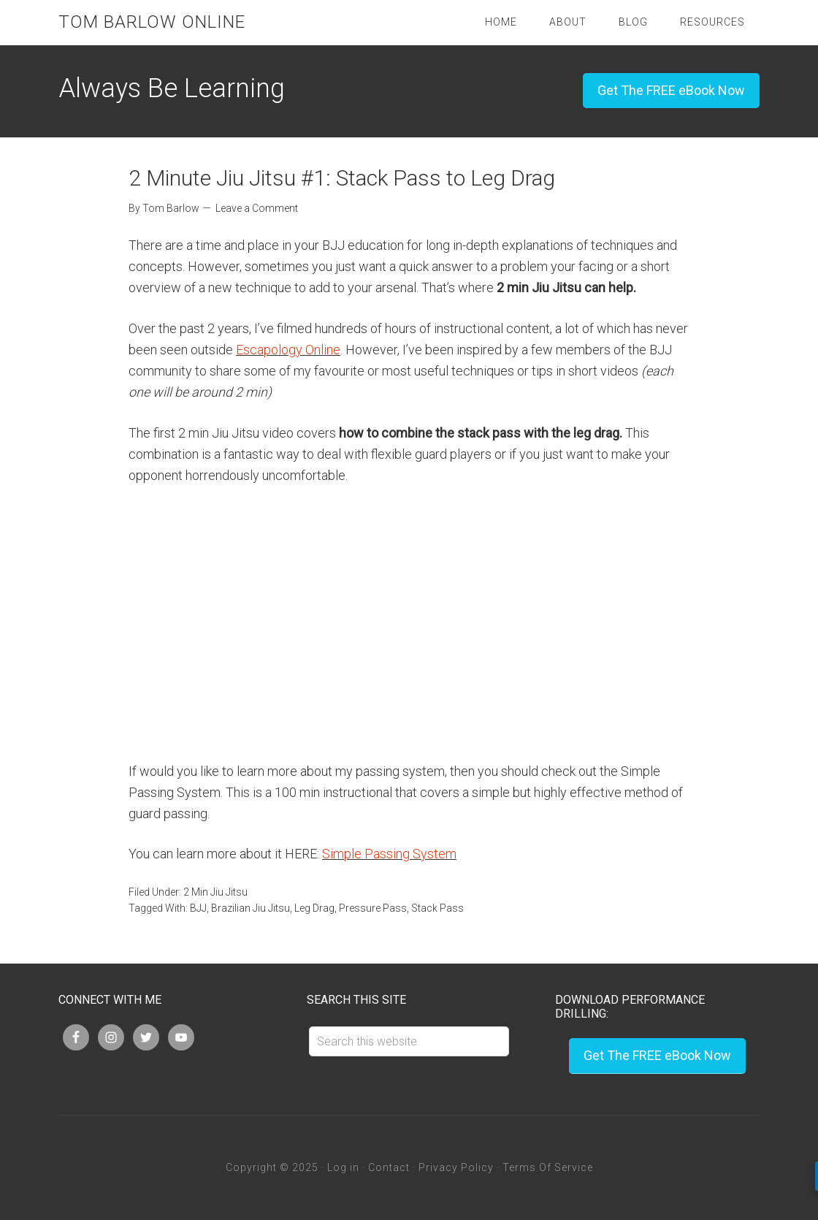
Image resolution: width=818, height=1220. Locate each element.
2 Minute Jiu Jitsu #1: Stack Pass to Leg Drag (342, 178)
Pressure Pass (373, 908)
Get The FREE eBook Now (671, 90)
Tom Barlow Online (151, 22)
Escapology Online (288, 349)
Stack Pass (437, 908)
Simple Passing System (389, 853)
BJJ (198, 908)
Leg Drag (314, 908)
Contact (389, 1167)
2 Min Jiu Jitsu (215, 892)
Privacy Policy (456, 1167)
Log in (343, 1167)
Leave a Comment (256, 208)
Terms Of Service (547, 1167)
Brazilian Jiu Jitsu (250, 908)
